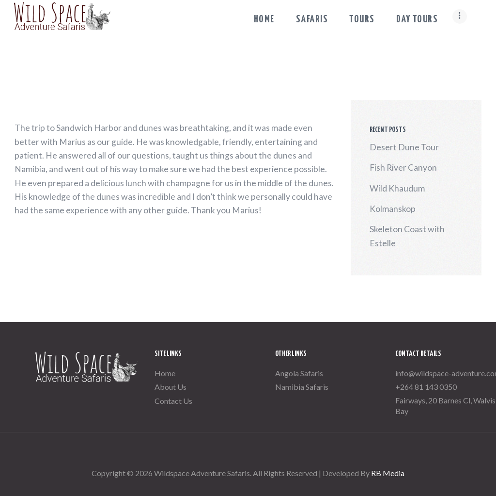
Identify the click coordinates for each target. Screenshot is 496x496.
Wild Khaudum (397, 188)
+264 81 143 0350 (426, 386)
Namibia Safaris (301, 386)
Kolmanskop (393, 209)
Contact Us (173, 400)
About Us (170, 386)
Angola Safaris (299, 373)
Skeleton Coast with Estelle (407, 236)
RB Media (387, 473)
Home (165, 373)
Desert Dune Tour (404, 147)
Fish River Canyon (403, 167)
